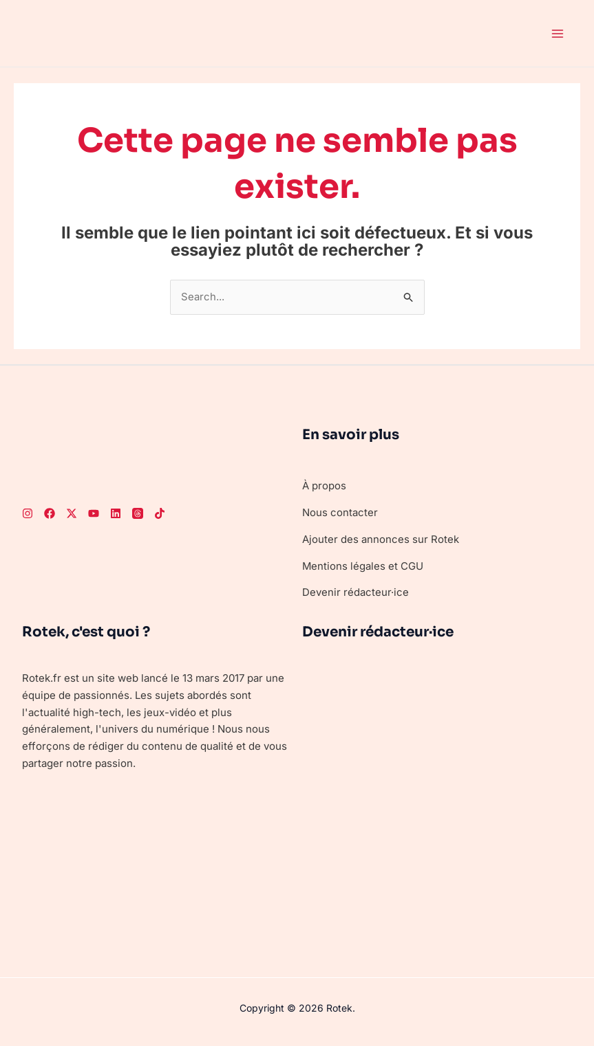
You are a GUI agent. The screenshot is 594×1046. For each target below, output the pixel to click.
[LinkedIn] (115, 513)
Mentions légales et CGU (363, 565)
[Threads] (137, 513)
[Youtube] (93, 513)
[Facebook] (49, 513)
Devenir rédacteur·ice (355, 592)
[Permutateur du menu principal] (558, 33)
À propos (324, 485)
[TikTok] (159, 513)
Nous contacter (340, 512)
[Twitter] (71, 513)
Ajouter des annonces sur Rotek (380, 539)
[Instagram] (27, 513)
